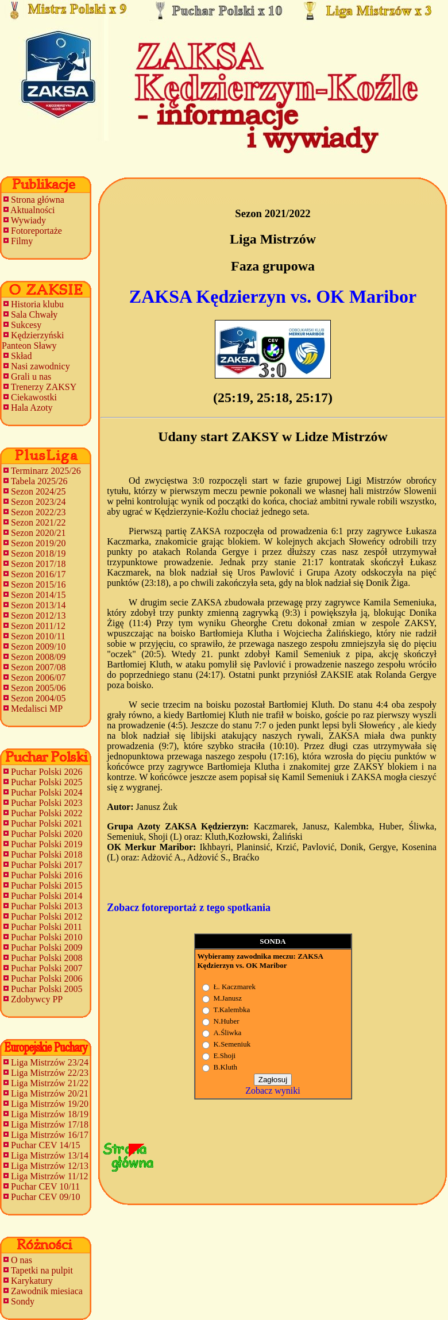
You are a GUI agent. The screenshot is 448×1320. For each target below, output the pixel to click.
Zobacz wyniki (272, 1090)
